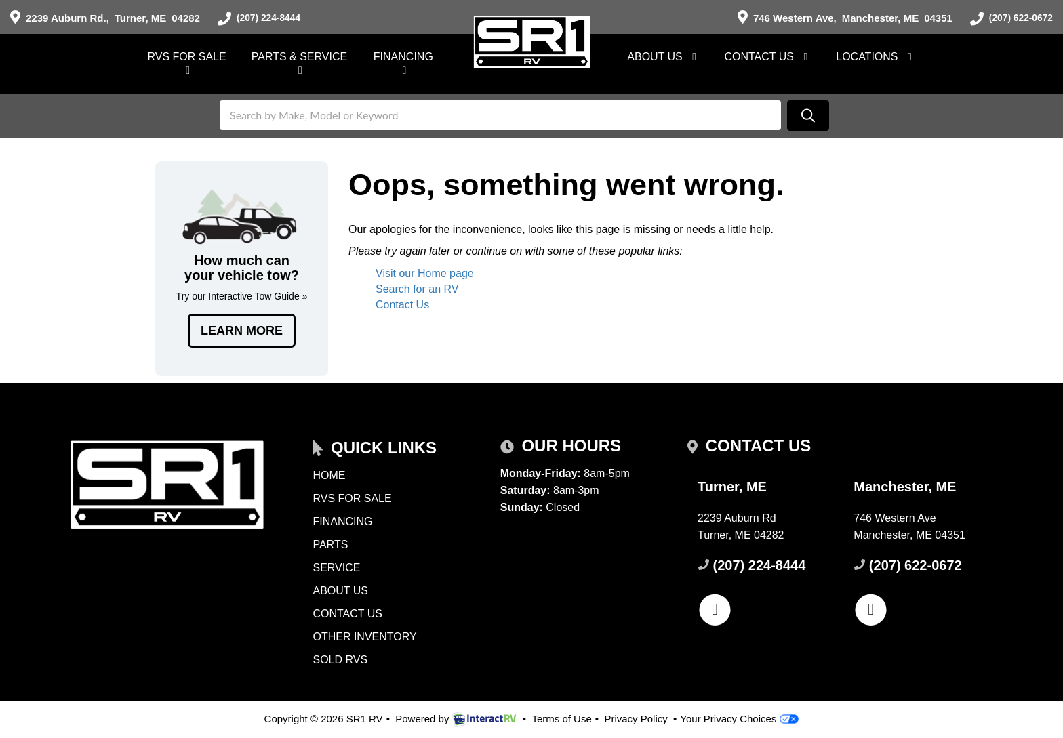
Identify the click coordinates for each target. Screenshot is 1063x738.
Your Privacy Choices (739, 718)
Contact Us (768, 56)
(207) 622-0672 (1008, 19)
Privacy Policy (635, 718)
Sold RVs (340, 659)
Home (329, 475)
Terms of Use (561, 718)
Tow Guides (241, 268)
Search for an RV (417, 289)
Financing (403, 63)
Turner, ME (105, 18)
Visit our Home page (425, 273)
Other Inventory (364, 636)
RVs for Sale (352, 498)
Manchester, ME (838, 18)
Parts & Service (299, 63)
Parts (330, 544)
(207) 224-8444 (261, 19)
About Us (664, 56)
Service (336, 567)
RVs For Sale (187, 63)
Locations (876, 56)
